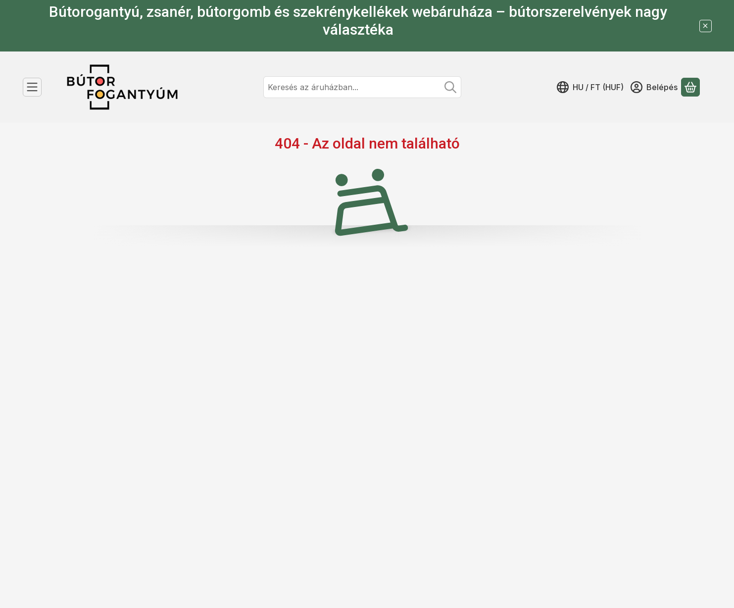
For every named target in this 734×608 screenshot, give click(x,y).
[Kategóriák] (32, 87)
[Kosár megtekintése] (690, 87)
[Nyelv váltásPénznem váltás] (590, 87)
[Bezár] (705, 26)
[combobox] (362, 87)
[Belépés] (654, 87)
